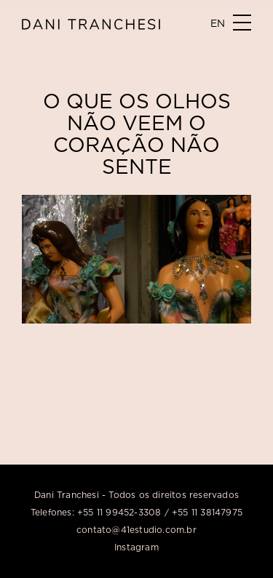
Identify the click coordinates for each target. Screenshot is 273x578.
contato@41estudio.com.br (136, 529)
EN (217, 22)
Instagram (136, 547)
